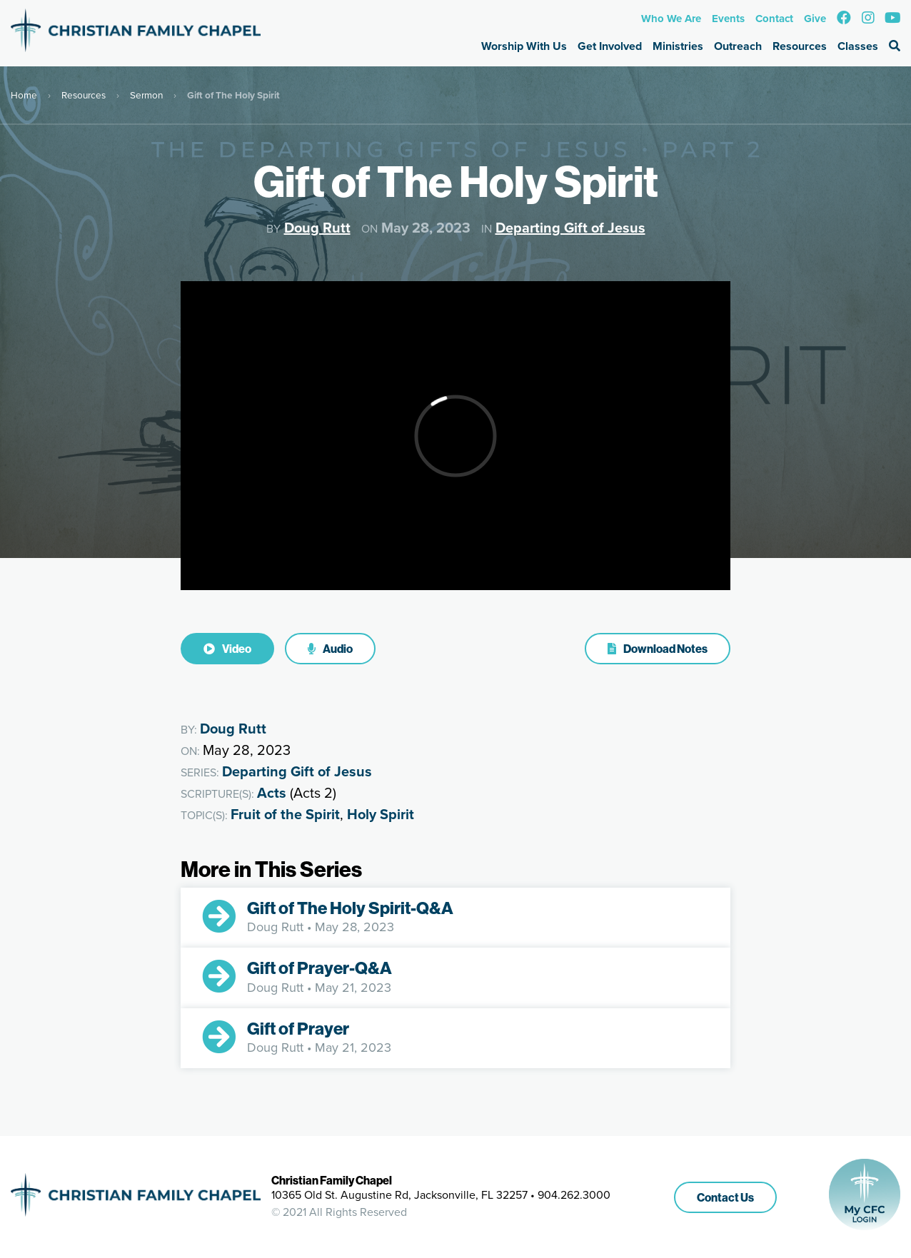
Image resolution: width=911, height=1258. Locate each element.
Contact (774, 18)
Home (24, 95)
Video (227, 648)
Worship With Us (524, 46)
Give (815, 18)
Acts (271, 792)
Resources (799, 46)
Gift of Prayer (298, 1028)
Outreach (738, 46)
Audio (330, 648)
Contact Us (725, 1197)
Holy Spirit (380, 814)
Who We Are (671, 18)
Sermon (146, 95)
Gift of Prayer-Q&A (319, 967)
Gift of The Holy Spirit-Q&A (350, 907)
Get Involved (610, 46)
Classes (857, 46)
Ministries (678, 46)
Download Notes (658, 648)
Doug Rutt (317, 227)
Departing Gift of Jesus (570, 227)
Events (728, 18)
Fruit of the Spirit (285, 814)
